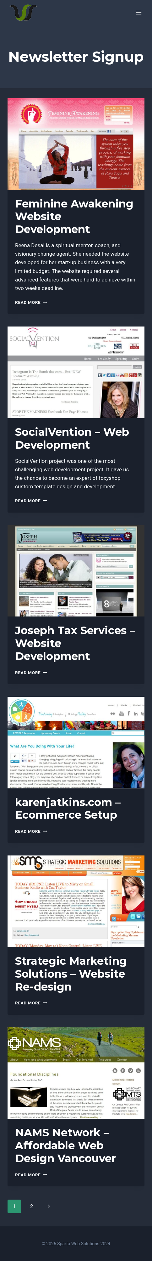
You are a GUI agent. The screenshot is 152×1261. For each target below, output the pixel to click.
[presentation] (76, 144)
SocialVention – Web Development (72, 438)
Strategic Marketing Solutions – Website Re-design (71, 973)
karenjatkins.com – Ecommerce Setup (68, 809)
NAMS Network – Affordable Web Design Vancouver (65, 1145)
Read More (31, 302)
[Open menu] (138, 12)
